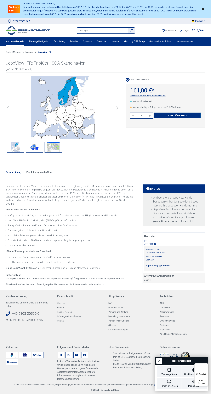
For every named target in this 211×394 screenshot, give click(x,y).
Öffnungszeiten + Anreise (69, 316)
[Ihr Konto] (184, 30)
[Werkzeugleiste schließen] (159, 292)
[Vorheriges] (8, 108)
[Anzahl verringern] (133, 116)
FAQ (110, 303)
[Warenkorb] (197, 30)
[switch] (169, 304)
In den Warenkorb (177, 115)
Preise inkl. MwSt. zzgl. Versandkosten (148, 96)
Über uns (61, 303)
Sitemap (112, 325)
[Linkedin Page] (84, 355)
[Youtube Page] (77, 355)
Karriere (60, 307)
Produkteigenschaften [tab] (39, 172)
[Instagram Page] (69, 355)
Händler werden (64, 312)
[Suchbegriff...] (102, 30)
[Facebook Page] (61, 355)
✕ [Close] (203, 9)
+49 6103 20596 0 (21, 21)
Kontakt (60, 321)
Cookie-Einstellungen (118, 329)
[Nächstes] (117, 108)
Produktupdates (115, 307)
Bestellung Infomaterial (119, 316)
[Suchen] (131, 30)
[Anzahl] (141, 116)
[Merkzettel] (169, 30)
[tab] (13, 172)
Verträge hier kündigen (119, 321)
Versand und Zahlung (118, 312)
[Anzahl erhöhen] (150, 116)
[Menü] (206, 365)
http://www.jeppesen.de (158, 265)
